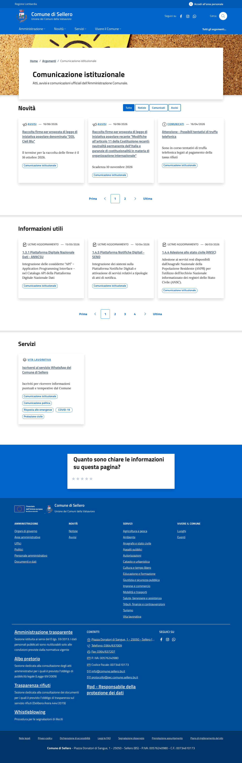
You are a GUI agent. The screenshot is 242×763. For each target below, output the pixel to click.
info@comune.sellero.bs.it (106, 671)
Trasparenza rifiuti (32, 685)
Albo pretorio (27, 658)
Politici (18, 549)
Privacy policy (45, 738)
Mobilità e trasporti (135, 592)
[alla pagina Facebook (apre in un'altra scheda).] (179, 16)
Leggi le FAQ (104, 738)
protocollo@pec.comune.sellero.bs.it (112, 677)
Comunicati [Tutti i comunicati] (176, 124)
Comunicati (158, 108)
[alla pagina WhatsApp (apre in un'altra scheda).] (193, 16)
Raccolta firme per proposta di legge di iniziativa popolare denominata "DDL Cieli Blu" (49, 136)
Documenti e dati (25, 561)
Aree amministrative (27, 537)
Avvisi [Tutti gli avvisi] (32, 124)
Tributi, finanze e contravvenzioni (144, 604)
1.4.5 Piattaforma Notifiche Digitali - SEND (118, 254)
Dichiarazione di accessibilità (75, 738)
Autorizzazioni (132, 555)
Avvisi (174, 108)
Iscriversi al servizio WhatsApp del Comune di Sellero (46, 370)
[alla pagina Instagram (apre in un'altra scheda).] (186, 16)
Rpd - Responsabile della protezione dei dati (111, 689)
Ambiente (129, 537)
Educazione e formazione (139, 573)
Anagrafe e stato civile (137, 543)
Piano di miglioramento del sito (206, 738)
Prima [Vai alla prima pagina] (94, 199)
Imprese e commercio (136, 586)
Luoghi (181, 531)
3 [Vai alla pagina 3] (127, 315)
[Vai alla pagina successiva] (135, 198)
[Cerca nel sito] (223, 16)
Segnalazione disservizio (131, 738)
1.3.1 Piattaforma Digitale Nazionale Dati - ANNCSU (48, 254)
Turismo (128, 610)
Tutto (129, 108)
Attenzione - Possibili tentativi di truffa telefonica (190, 134)
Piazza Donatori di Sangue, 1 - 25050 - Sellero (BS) (121, 639)
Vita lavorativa (39, 360)
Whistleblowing (29, 711)
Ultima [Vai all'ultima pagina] (149, 199)
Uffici (17, 543)
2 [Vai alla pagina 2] (127, 199)
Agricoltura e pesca (135, 531)
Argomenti (49, 61)
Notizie (142, 108)
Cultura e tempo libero (137, 567)
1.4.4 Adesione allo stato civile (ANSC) (189, 252)
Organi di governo (25, 531)
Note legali (24, 738)
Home (34, 61)
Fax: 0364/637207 (101, 651)
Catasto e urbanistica (136, 561)
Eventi (181, 537)
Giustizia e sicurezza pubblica (141, 580)
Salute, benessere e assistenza (142, 598)
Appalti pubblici (132, 549)
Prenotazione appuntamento (167, 738)
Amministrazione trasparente (43, 631)
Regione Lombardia (26, 4)
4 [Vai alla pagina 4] (136, 315)
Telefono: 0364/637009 (104, 645)
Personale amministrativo (30, 555)
